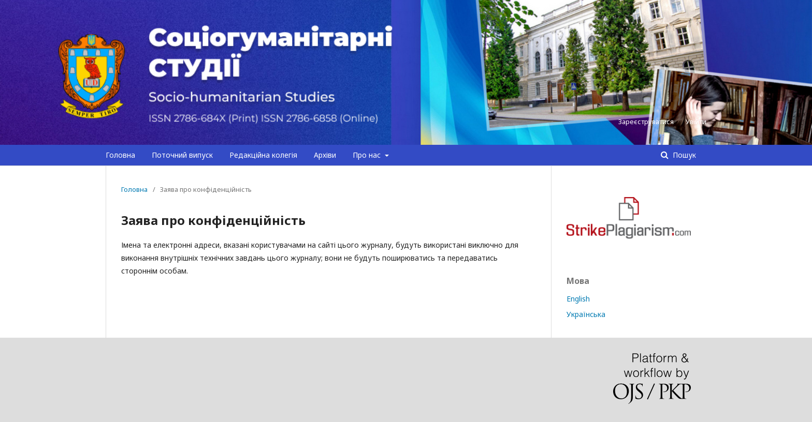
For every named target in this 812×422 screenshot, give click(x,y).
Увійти (696, 121)
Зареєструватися (646, 121)
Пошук (683, 155)
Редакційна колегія (263, 155)
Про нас (368, 155)
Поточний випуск (182, 155)
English (578, 299)
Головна (120, 155)
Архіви (325, 155)
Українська (586, 314)
